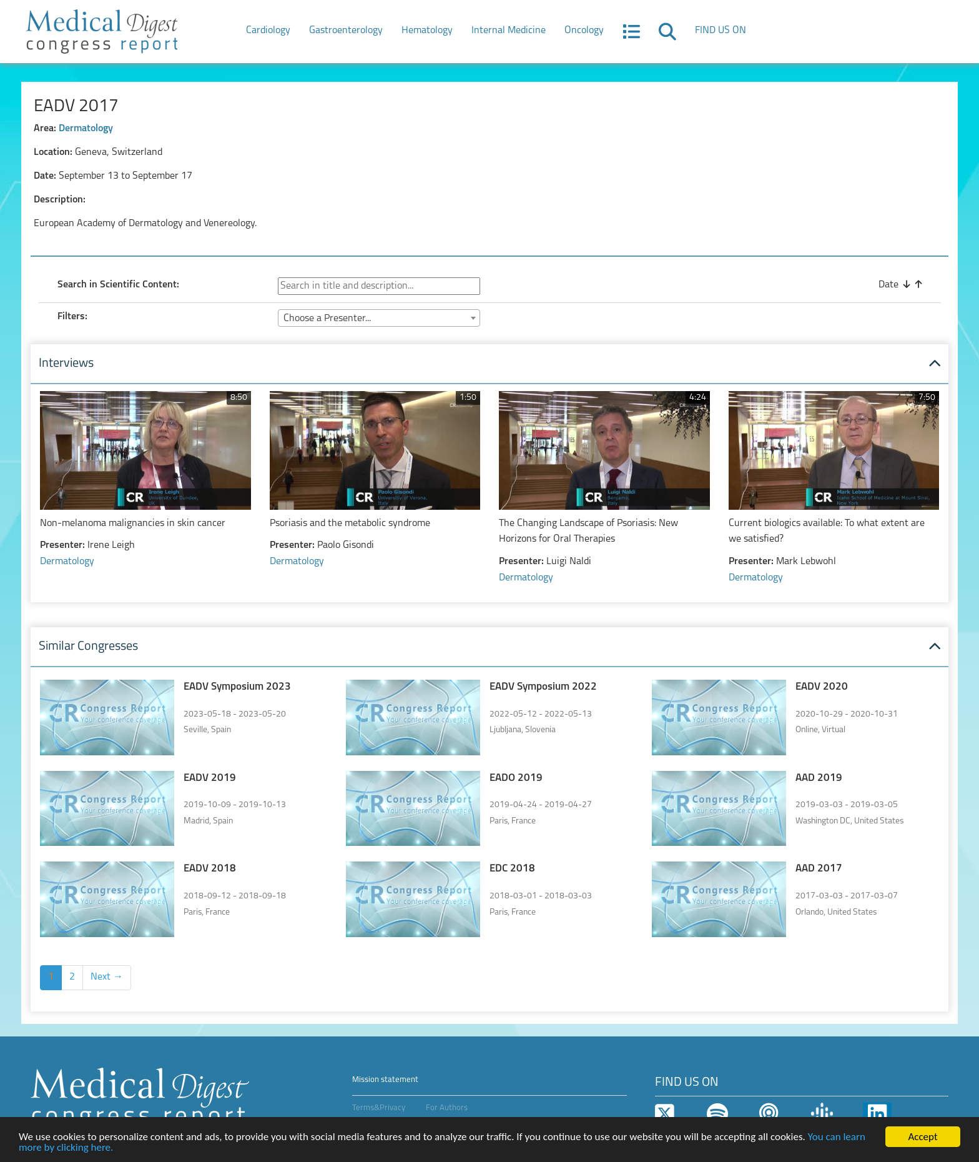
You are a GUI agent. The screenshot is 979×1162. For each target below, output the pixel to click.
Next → (107, 977)
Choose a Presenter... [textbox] (327, 319)
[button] (631, 35)
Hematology (427, 31)
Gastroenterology (346, 31)
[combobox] (379, 318)
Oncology (584, 31)
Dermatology (86, 129)
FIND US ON (720, 31)
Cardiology (268, 31)
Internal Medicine (508, 31)
